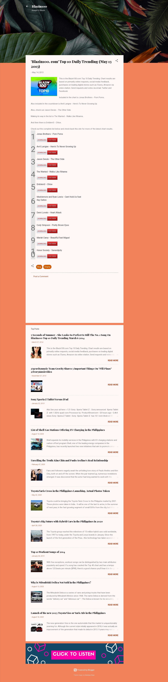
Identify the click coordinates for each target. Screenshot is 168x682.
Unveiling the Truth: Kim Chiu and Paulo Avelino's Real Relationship (69, 460)
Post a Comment (40, 276)
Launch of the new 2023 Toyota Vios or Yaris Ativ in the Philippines (68, 613)
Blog (39, 267)
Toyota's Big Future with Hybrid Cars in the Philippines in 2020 (67, 521)
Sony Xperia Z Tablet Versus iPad (49, 399)
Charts (47, 267)
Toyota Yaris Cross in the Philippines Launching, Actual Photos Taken (70, 491)
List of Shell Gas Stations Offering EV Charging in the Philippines (68, 429)
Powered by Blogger (84, 670)
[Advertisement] (134, 55)
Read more (113, 360)
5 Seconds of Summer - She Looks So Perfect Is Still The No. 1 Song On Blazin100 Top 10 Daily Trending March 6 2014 (71, 336)
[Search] (140, 7)
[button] (116, 61)
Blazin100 (39, 6)
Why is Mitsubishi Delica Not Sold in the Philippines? (61, 582)
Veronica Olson (89, 675)
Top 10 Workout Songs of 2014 (48, 552)
